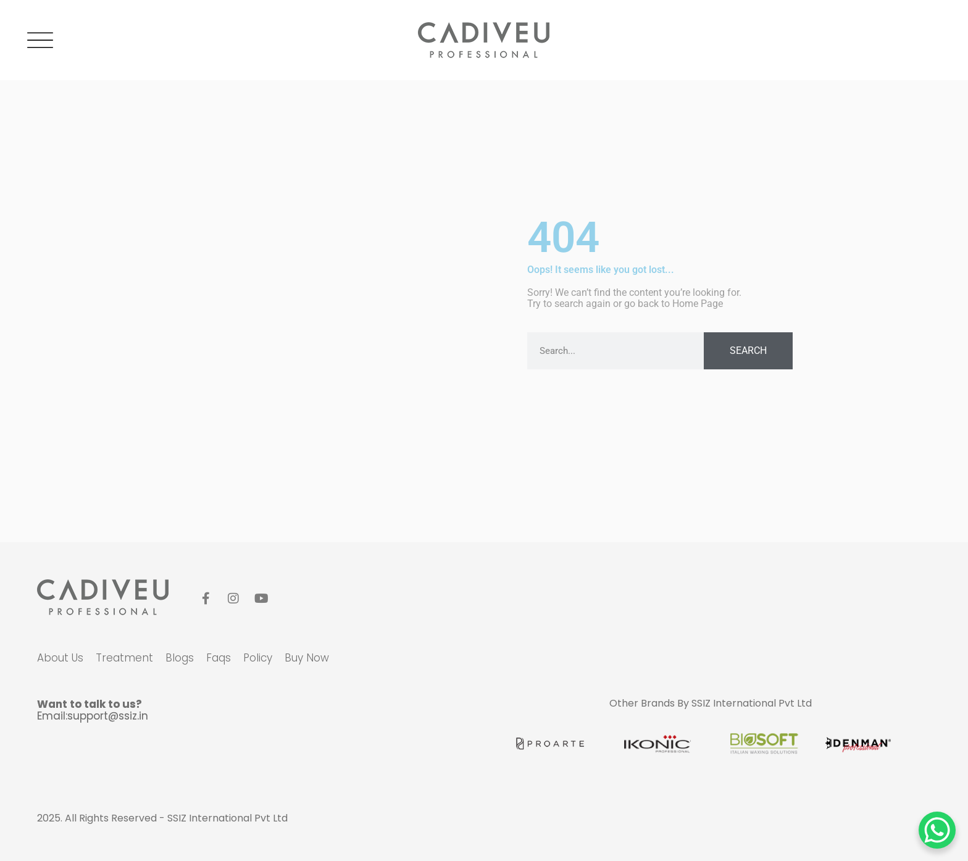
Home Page (697, 303)
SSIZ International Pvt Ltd (751, 703)
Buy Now (307, 657)
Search (748, 350)
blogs (179, 657)
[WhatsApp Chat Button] (937, 830)
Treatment (124, 657)
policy (257, 657)
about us (60, 657)
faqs (218, 657)
